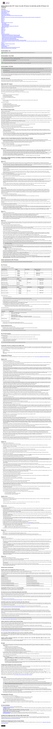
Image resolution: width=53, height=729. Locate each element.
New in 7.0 (2, 21)
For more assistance (4, 46)
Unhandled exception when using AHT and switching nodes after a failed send (12, 37)
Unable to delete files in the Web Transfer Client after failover (10, 39)
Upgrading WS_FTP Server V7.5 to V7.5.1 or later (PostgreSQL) (10, 35)
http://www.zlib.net (30, 522)
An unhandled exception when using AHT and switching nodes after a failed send (14, 606)
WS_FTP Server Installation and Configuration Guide (42, 356)
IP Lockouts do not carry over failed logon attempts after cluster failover (11, 36)
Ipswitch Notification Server (5, 24)
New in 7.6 (2, 18)
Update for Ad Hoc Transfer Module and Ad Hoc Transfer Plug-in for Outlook (11, 15)
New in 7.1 (2, 20)
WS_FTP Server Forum (6, 713)
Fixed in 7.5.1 (3, 30)
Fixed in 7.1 (3, 32)
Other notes (3, 44)
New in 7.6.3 (3, 16)
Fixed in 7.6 (3, 28)
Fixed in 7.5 (3, 31)
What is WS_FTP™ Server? (5, 13)
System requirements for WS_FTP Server (7, 22)
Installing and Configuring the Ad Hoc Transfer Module (8, 48)
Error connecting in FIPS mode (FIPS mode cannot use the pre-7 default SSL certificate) (13, 40)
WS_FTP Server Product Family (5, 14)
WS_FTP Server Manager (5, 25)
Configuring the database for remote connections (8, 43)
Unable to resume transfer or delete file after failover (8, 38)
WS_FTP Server (3, 23)
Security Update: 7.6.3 (4, 10)
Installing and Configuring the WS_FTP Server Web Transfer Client (10, 47)
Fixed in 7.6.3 (3, 27)
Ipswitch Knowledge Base (7, 712)
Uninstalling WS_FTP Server (5, 45)
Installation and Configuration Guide (8, 707)
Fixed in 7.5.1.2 (3, 29)
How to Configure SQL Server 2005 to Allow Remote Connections (23, 674)
